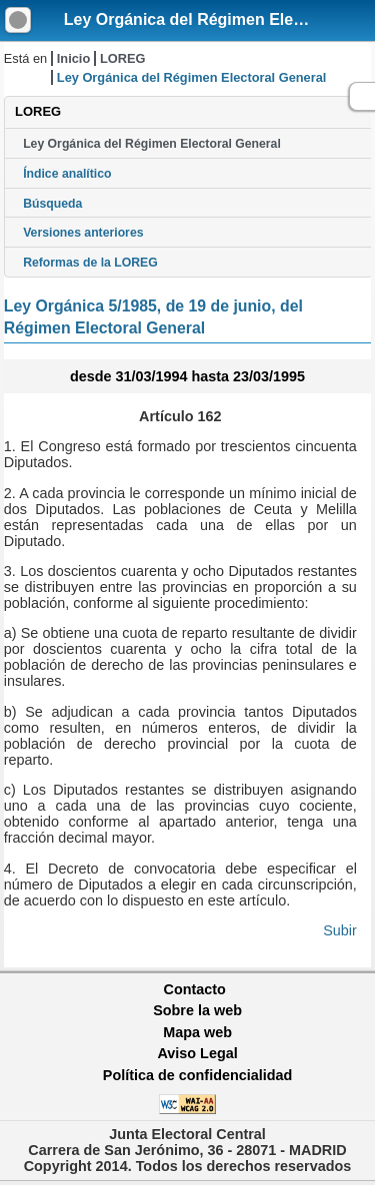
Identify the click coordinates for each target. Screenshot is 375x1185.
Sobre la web (197, 1010)
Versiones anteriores (83, 233)
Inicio (73, 58)
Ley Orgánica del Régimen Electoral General (152, 144)
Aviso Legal (197, 1053)
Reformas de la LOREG (90, 263)
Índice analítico (67, 174)
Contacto (195, 989)
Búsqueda (52, 204)
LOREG (123, 58)
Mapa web (197, 1032)
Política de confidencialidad (198, 1075)
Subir (340, 930)
